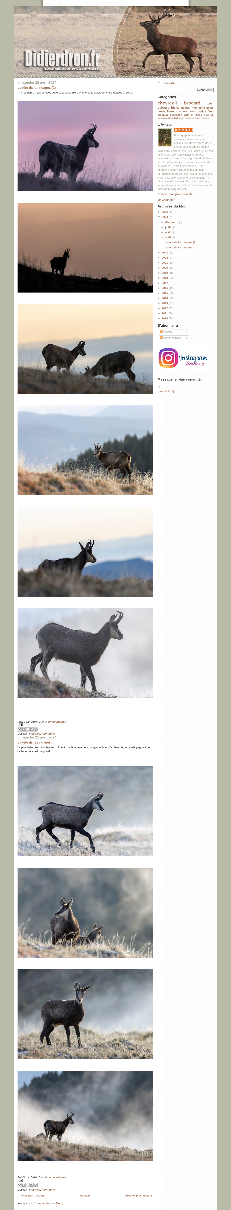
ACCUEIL (168, 82)
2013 (165, 303)
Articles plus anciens (139, 1195)
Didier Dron (185, 129)
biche (175, 107)
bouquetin (176, 114)
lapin (181, 118)
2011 (165, 313)
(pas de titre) (166, 391)
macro (197, 118)
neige (202, 111)
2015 (165, 293)
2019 (165, 272)
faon (210, 111)
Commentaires (170, 337)
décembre (172, 222)
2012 (165, 308)
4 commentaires (55, 1177)
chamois (34, 733)
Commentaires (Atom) (48, 1203)
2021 (165, 262)
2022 (165, 257)
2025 (165, 211)
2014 (165, 298)
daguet (185, 107)
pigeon (205, 118)
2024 (165, 216)
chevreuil (167, 102)
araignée (189, 118)
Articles (166, 331)
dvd (175, 118)
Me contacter (166, 200)
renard (193, 111)
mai (168, 232)
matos (169, 118)
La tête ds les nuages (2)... (38, 87)
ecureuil (209, 114)
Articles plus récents (31, 1195)
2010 (165, 318)
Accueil (85, 1195)
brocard (192, 102)
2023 (165, 252)
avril (168, 237)
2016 (165, 288)
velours (163, 107)
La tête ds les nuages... (36, 742)
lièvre (210, 107)
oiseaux (163, 114)
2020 (165, 267)
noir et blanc (193, 114)
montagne (48, 733)
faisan (161, 118)
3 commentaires (55, 721)
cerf (211, 103)
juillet (169, 227)
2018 (165, 277)
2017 (165, 283)
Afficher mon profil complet (176, 194)
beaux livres (166, 111)
